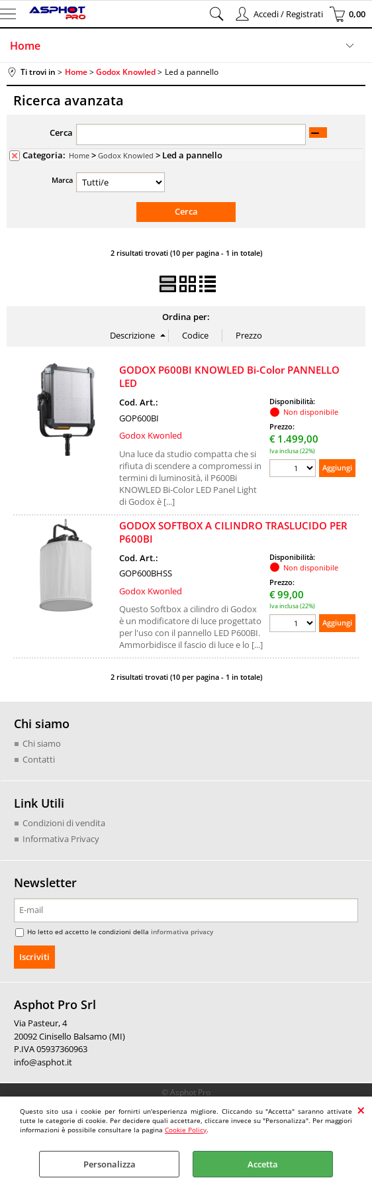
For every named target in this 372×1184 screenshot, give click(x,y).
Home (25, 45)
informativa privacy (182, 931)
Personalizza (109, 1164)
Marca (62, 180)
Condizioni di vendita (64, 823)
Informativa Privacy (61, 838)
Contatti (39, 759)
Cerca (61, 132)
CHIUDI (361, 1109)
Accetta (263, 1164)
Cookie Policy (186, 1129)
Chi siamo (42, 743)
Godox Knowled (126, 155)
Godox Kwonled (150, 435)
